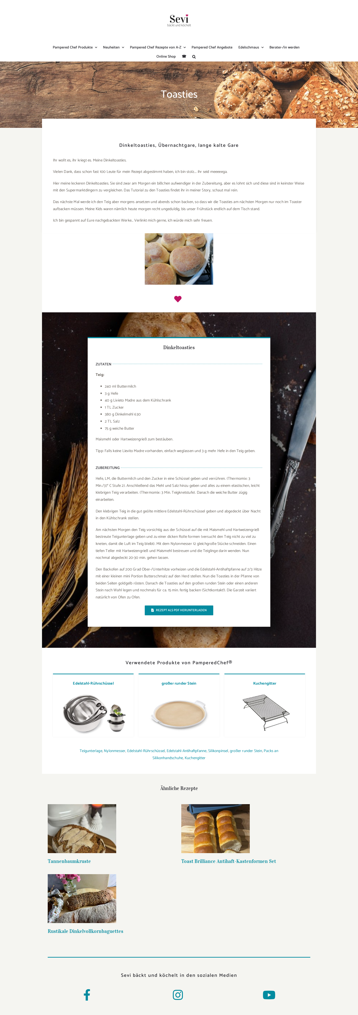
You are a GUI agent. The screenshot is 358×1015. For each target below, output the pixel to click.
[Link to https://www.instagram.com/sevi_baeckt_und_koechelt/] (178, 995)
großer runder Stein (179, 683)
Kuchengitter (264, 683)
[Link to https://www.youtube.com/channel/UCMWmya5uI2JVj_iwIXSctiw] (269, 995)
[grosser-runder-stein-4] (178, 693)
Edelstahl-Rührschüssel (93, 683)
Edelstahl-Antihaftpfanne (187, 751)
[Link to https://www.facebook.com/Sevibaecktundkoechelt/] (86, 995)
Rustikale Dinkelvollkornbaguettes (259, 863)
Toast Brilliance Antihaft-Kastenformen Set (185, 861)
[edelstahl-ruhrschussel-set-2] (93, 693)
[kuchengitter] (264, 693)
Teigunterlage (91, 751)
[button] (194, 56)
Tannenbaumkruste (69, 861)
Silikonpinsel (218, 751)
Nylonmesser (114, 751)
